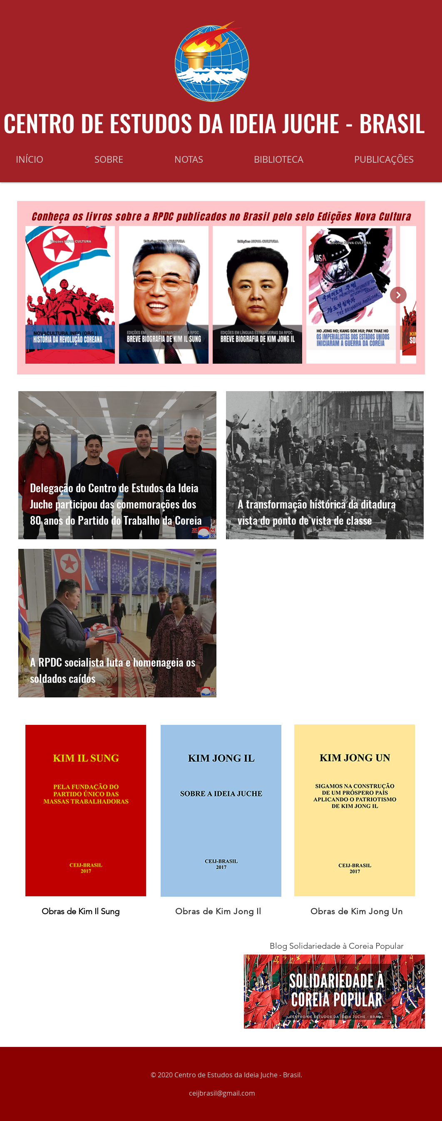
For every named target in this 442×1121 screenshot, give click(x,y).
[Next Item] (398, 295)
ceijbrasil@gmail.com (222, 1093)
